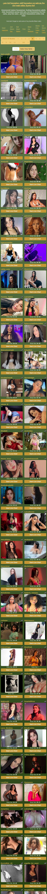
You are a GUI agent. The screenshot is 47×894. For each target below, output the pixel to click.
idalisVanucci (29, 620)
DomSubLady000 (7, 485)
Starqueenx (28, 782)
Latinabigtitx (28, 809)
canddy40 (4, 81)
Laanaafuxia (28, 297)
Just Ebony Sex (12, 29)
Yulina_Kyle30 (29, 754)
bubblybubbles (6, 135)
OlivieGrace (28, 269)
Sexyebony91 (29, 890)
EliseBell (4, 431)
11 (15, 42)
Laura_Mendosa (7, 728)
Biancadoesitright (7, 350)
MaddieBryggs (6, 890)
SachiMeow (5, 188)
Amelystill (4, 161)
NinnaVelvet (5, 566)
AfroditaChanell (6, 378)
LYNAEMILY (28, 107)
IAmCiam (27, 188)
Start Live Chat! (11, 77)
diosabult (4, 512)
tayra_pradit (5, 54)
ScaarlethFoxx (29, 701)
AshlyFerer (5, 323)
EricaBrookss (29, 728)
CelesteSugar (6, 647)
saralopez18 (28, 539)
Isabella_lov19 (6, 216)
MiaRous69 (5, 701)
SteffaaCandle (29, 674)
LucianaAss (28, 242)
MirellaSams (28, 566)
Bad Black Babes (18, 29)
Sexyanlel (4, 835)
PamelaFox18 (29, 404)
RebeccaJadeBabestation (33, 323)
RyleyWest (28, 350)
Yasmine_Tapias (7, 297)
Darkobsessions (7, 754)
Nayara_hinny (6, 459)
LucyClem (4, 782)
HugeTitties (28, 161)
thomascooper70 (30, 81)
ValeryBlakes (5, 539)
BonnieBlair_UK (7, 863)
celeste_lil (4, 404)
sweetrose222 (29, 485)
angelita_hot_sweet (31, 863)
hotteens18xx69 (6, 674)
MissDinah (28, 647)
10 (10, 42)
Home (16, 49)
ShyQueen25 (29, 835)
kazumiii (27, 135)
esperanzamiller (7, 242)
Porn (24, 29)
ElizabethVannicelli (31, 459)
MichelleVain (5, 593)
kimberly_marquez (31, 593)
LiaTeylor (4, 620)
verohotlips (28, 431)
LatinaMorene (29, 512)
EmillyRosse (28, 54)
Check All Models (8, 39)
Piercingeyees (6, 107)
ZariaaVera (5, 809)
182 (23, 42)
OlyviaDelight (29, 378)
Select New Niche (27, 49)
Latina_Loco (5, 269)
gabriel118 (28, 216)
